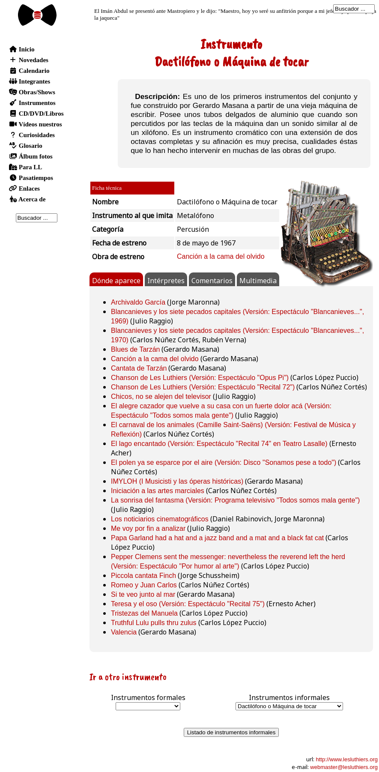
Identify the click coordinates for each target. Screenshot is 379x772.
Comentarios (212, 280)
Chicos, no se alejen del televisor (161, 396)
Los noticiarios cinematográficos (160, 519)
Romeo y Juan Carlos (144, 585)
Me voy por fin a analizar (148, 528)
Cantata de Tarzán (139, 368)
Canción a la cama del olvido (221, 256)
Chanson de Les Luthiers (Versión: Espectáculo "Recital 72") (203, 387)
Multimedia (258, 280)
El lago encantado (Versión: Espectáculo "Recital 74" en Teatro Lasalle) (219, 443)
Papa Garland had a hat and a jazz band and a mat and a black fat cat (217, 538)
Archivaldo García (138, 302)
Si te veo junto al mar (143, 594)
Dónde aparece (116, 280)
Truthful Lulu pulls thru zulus (154, 622)
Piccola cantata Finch (143, 575)
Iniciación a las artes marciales (157, 490)
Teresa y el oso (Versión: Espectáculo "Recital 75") (188, 603)
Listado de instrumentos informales (231, 732)
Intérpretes (166, 280)
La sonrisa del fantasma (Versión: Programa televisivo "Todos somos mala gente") (235, 500)
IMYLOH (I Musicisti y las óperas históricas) (177, 481)
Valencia (124, 632)
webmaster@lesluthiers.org (344, 767)
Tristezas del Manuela (144, 613)
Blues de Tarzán (135, 349)
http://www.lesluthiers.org (347, 759)
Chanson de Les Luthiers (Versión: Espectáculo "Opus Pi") (200, 377)
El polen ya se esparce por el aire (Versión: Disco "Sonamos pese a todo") (223, 462)
